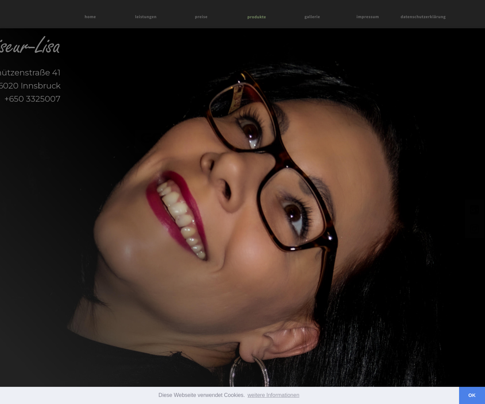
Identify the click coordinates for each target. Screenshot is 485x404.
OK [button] (472, 395)
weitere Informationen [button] (273, 395)
